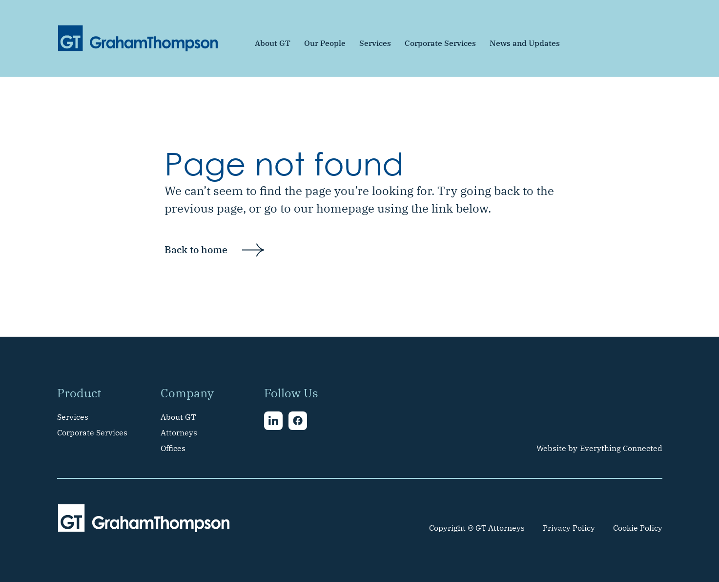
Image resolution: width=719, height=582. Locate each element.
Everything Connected (621, 448)
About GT (272, 43)
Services (375, 43)
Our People (325, 43)
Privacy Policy (569, 528)
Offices (173, 448)
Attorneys (179, 432)
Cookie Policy (637, 528)
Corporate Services (440, 43)
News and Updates (525, 43)
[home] (138, 38)
